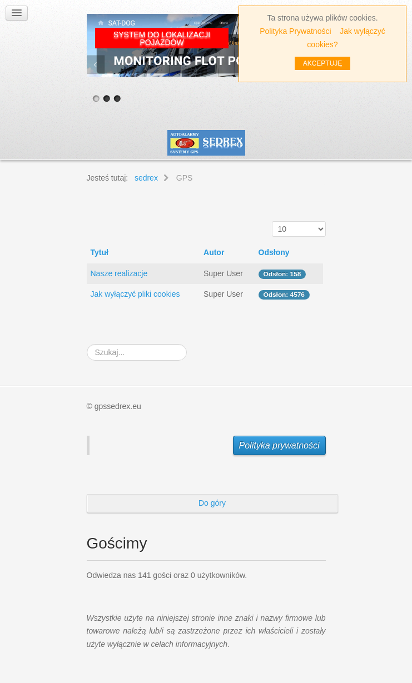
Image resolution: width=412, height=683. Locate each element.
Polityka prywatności (279, 445)
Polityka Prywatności (295, 31)
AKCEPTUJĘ (322, 63)
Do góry (212, 502)
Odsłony (274, 252)
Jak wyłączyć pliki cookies (135, 294)
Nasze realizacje (119, 273)
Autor (213, 252)
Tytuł (99, 252)
